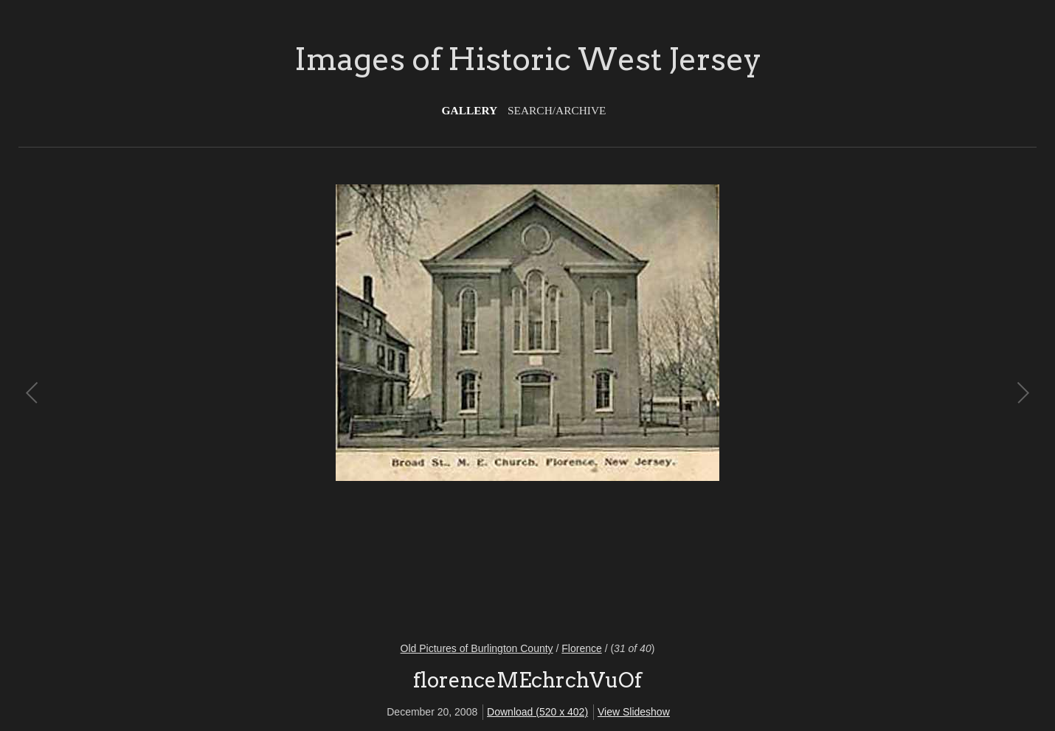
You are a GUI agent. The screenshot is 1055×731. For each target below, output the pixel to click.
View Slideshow (634, 712)
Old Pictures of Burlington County (477, 648)
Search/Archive (557, 110)
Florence (581, 648)
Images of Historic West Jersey (527, 59)
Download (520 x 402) (537, 712)
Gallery (470, 110)
